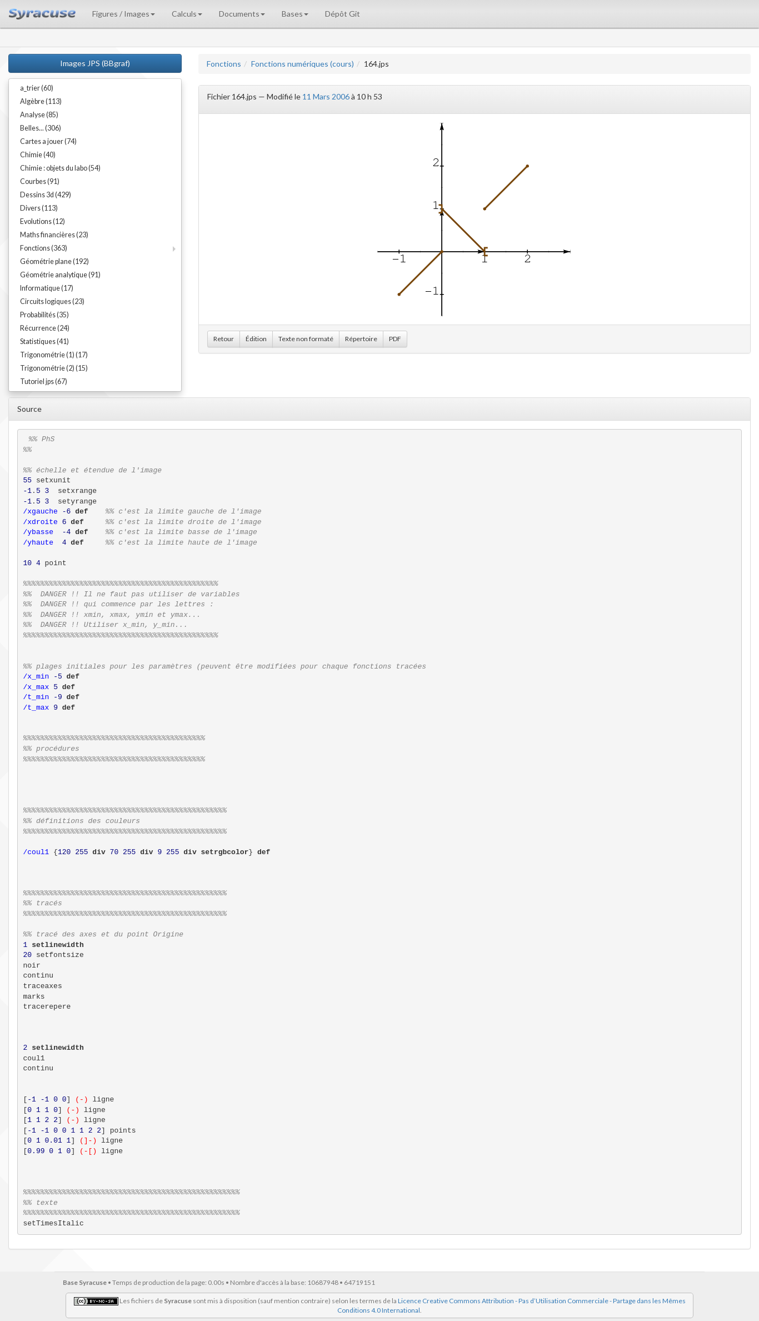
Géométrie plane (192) (54, 261)
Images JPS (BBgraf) (95, 63)
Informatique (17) (46, 288)
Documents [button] (242, 13)
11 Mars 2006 (325, 96)
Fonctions (224, 63)
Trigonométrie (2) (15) (54, 368)
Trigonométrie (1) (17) (54, 355)
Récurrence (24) (44, 328)
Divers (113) (39, 208)
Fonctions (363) (43, 248)
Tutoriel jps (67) (43, 381)
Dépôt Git (342, 13)
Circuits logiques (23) (52, 301)
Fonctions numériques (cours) (302, 63)
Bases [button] (295, 13)
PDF (395, 339)
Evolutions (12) (42, 221)
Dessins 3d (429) (45, 195)
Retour (223, 339)
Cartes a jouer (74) (48, 141)
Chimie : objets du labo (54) (60, 168)
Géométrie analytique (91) (60, 275)
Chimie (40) (38, 155)
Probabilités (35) (44, 315)
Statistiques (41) (44, 341)
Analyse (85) (39, 115)
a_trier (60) (36, 88)
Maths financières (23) (54, 235)
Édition (256, 339)
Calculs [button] (187, 13)
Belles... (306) (40, 128)
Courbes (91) (39, 181)
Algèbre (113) (41, 101)
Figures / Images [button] (123, 13)
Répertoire (361, 339)
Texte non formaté (305, 339)
